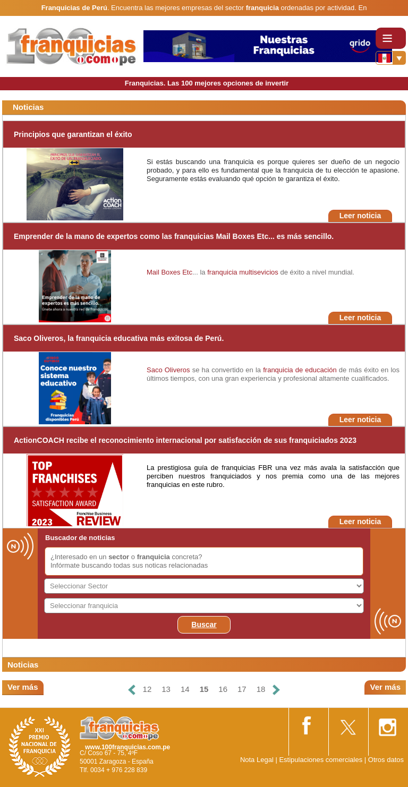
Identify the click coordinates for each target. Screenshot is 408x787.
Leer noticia (360, 215)
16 (222, 689)
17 (241, 689)
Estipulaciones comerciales (321, 760)
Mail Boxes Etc (169, 272)
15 (204, 689)
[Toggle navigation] (391, 38)
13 (166, 689)
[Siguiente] (276, 689)
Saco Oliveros (168, 370)
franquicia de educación (299, 370)
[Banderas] (391, 58)
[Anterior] (131, 689)
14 (185, 689)
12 (147, 689)
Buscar (203, 624)
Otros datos (386, 760)
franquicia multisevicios (242, 272)
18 (261, 689)
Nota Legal (257, 760)
